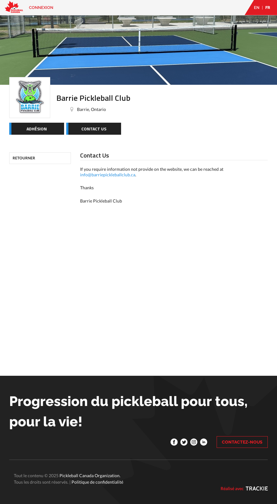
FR (267, 7)
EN (256, 7)
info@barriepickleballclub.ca (107, 174)
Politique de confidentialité (97, 482)
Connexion (41, 7)
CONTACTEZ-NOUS (242, 442)
